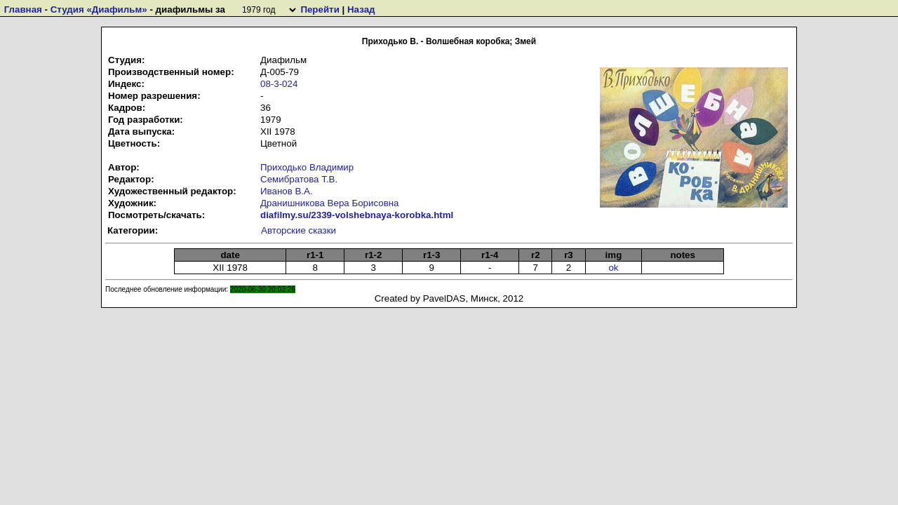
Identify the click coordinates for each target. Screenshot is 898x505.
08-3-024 (278, 84)
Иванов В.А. (286, 191)
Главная (23, 9)
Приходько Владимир (307, 167)
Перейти (319, 9)
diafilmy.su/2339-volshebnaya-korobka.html (356, 215)
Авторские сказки (298, 230)
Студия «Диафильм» (99, 9)
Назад (361, 9)
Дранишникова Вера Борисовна (329, 203)
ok (613, 267)
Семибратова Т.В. (298, 179)
